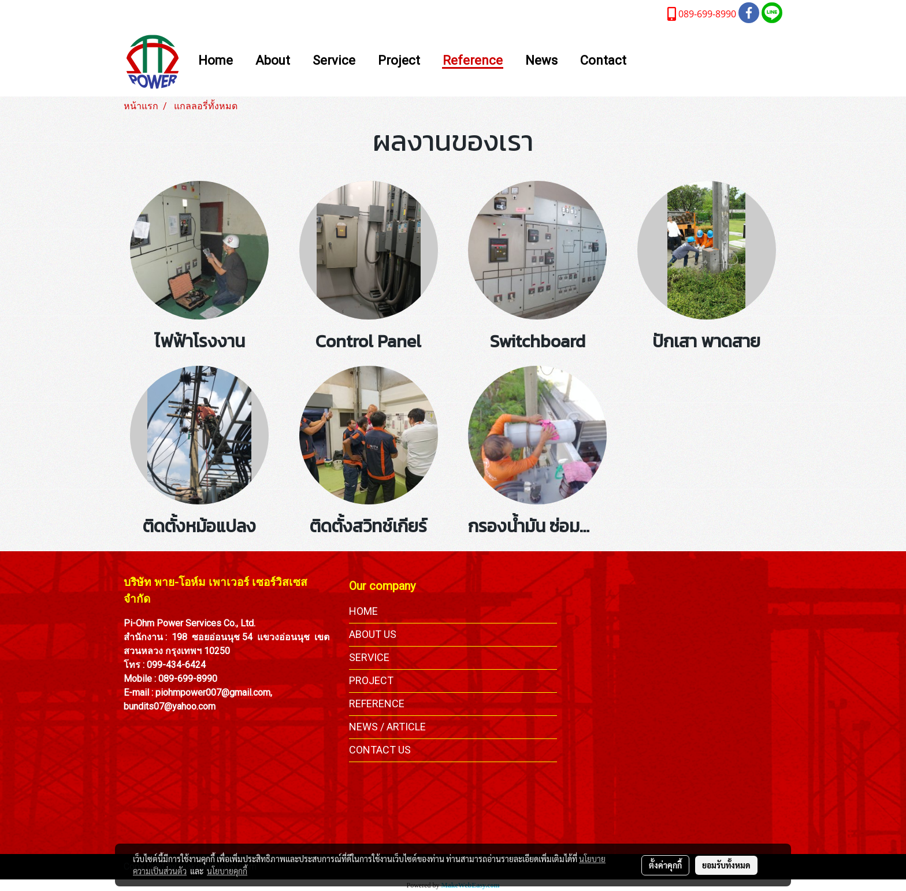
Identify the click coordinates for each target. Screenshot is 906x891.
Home (215, 61)
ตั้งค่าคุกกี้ (665, 865)
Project (399, 61)
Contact (603, 61)
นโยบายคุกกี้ (227, 871)
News (541, 61)
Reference (473, 61)
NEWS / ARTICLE (387, 727)
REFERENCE (376, 703)
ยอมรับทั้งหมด (726, 865)
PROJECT (371, 680)
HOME (363, 611)
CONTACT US (380, 750)
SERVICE (369, 657)
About (272, 61)
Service (334, 61)
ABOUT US (372, 634)
